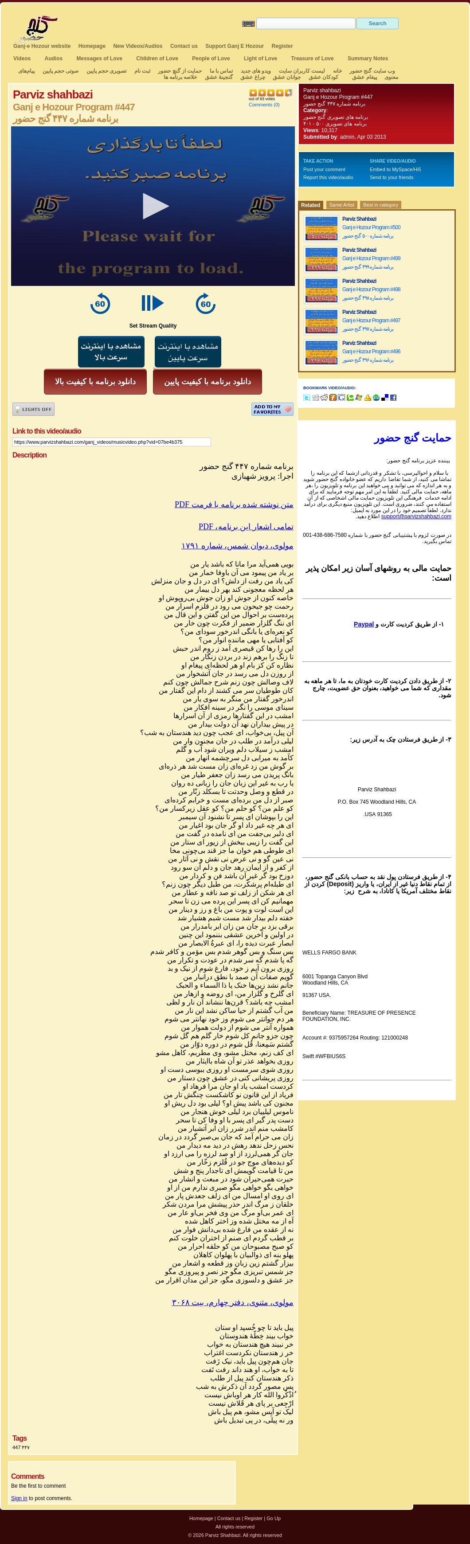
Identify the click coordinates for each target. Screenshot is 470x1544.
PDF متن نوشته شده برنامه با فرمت (234, 504)
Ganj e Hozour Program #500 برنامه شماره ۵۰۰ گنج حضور (371, 231)
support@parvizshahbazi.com (416, 516)
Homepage (92, 46)
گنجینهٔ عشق (219, 77)
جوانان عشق (287, 77)
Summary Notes (368, 58)
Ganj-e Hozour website (41, 46)
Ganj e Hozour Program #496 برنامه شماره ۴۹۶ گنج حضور (371, 355)
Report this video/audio (328, 177)
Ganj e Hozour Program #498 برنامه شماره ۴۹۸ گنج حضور (371, 293)
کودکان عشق (323, 77)
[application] (153, 206)
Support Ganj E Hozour (234, 46)
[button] (152, 206)
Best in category (380, 204)
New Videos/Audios (137, 46)
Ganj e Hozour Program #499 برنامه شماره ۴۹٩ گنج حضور (371, 262)
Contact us (184, 46)
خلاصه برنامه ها (180, 77)
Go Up (273, 1518)
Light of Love (260, 58)
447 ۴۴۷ (21, 1447)
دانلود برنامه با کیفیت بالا (95, 381)
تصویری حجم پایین (105, 71)
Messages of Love (99, 58)
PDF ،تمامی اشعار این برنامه (246, 526)
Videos (22, 58)
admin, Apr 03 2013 (363, 137)
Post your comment (324, 169)
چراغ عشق (252, 77)
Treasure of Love (312, 58)
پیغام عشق (364, 77)
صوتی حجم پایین (59, 71)
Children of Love (157, 58)
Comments (260, 104)
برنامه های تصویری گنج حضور (335, 117)
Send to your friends (391, 177)
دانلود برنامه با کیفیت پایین (207, 381)
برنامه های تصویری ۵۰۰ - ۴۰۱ (335, 124)
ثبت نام (142, 71)
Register (282, 46)
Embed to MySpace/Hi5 (395, 169)
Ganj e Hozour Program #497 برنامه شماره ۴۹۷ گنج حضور (371, 324)
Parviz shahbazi (322, 90)
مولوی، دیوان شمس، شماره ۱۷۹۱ (237, 545)
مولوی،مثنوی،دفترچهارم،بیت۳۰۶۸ (233, 1302)
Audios (53, 58)
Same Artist (341, 204)
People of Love (211, 58)
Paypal (364, 624)
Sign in (19, 1498)
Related (310, 205)
